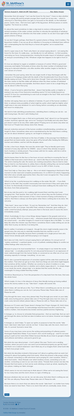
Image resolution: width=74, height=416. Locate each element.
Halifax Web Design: (10, 413)
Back (7, 395)
